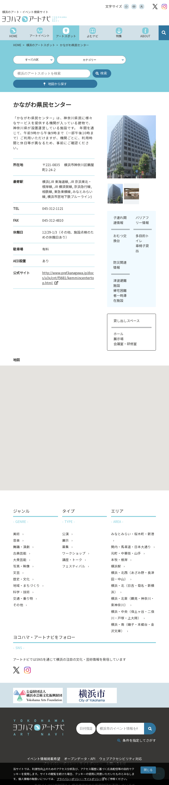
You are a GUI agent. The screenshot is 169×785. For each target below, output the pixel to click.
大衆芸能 (20, 550)
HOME (17, 45)
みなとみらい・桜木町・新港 (132, 523)
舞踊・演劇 (22, 537)
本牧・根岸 (119, 550)
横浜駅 (116, 557)
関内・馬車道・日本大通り (131, 537)
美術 (17, 523)
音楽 (17, 530)
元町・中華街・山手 (126, 543)
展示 (66, 530)
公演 (66, 523)
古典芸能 (20, 543)
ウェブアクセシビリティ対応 (123, 746)
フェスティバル (74, 557)
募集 (66, 537)
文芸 (17, 563)
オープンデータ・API (79, 746)
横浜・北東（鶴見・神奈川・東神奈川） (132, 594)
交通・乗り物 (23, 590)
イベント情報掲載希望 (40, 746)
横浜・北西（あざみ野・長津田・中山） (132, 567)
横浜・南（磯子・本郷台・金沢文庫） (132, 620)
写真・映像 (22, 557)
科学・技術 (22, 583)
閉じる (148, 769)
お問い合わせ (118, 751)
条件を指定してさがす (136, 727)
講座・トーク (72, 550)
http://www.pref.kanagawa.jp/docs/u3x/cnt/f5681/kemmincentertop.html (68, 267)
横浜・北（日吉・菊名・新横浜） (132, 580)
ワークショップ (74, 543)
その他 (18, 597)
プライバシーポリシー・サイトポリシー (81, 779)
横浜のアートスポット (41, 45)
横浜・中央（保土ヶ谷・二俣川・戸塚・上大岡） (132, 607)
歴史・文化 (22, 570)
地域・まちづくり (27, 577)
